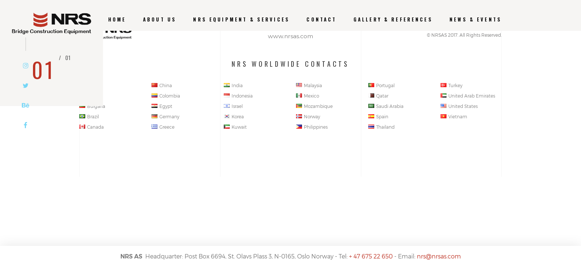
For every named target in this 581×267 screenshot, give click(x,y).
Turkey (451, 85)
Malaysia (309, 85)
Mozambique (314, 106)
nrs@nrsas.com (439, 256)
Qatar (378, 95)
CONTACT (321, 19)
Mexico (307, 95)
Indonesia (238, 95)
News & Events (475, 19)
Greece (163, 126)
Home (117, 19)
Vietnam (454, 116)
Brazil (89, 116)
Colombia (166, 95)
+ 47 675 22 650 (371, 256)
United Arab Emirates (468, 95)
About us (159, 19)
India (233, 85)
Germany (165, 116)
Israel (233, 106)
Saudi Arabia (386, 106)
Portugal (381, 85)
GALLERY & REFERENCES (393, 19)
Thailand (381, 126)
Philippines (312, 126)
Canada (91, 126)
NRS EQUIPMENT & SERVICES (241, 19)
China (162, 85)
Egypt (162, 106)
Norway (308, 116)
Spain (378, 116)
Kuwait (235, 126)
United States (459, 106)
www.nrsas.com (290, 36)
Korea (234, 116)
